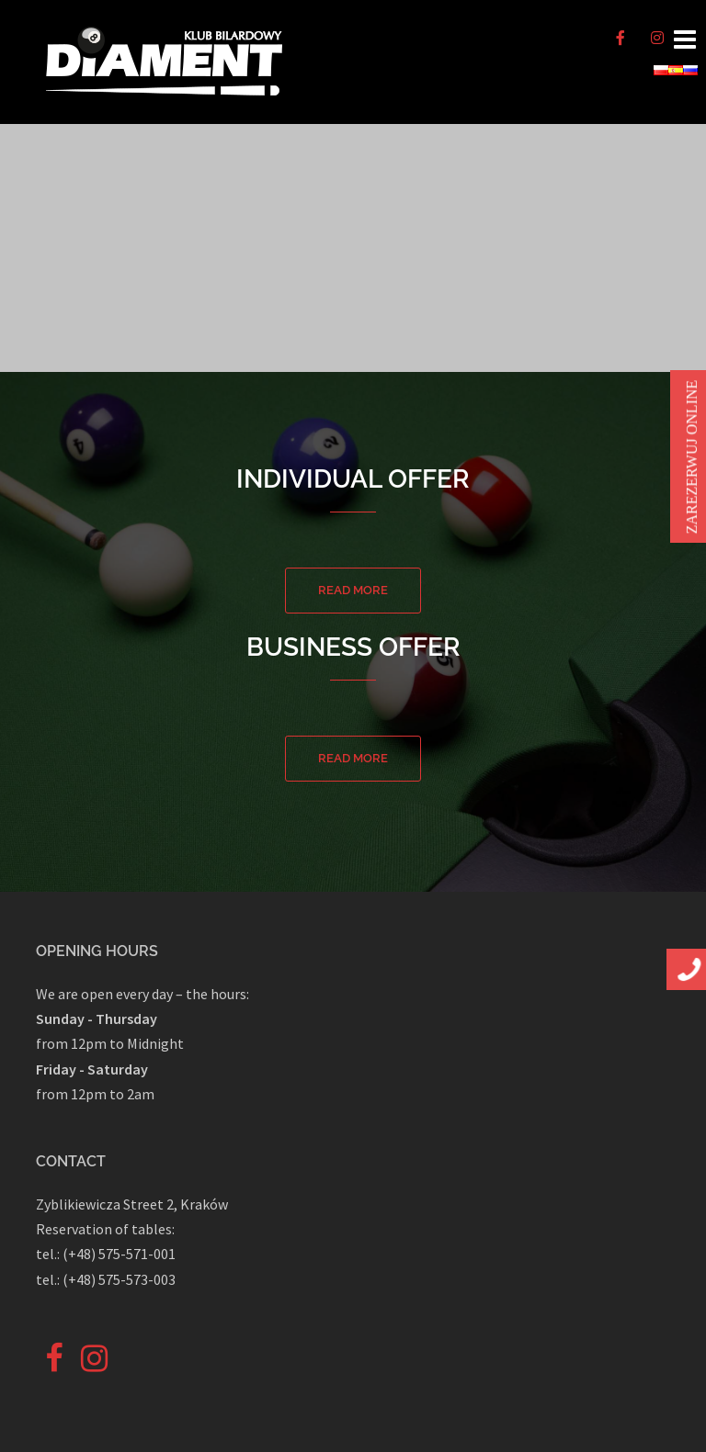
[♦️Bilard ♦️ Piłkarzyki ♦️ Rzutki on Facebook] (620, 37)
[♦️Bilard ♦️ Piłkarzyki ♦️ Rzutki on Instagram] (657, 37)
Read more (353, 590)
